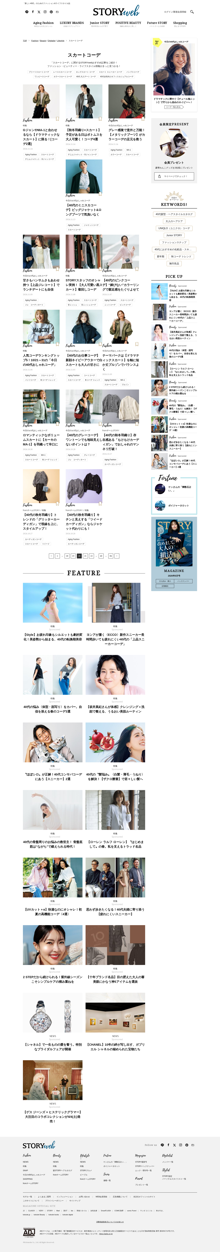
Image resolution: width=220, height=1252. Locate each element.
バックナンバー (183, 581)
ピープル (83, 1175)
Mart (58, 1211)
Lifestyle (85, 1155)
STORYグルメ (86, 1170)
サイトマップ (74, 1201)
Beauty (57, 1155)
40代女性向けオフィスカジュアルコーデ (116, 77)
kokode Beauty (39, 1215)
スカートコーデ (47, 154)
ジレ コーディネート (34, 305)
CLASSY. (31, 1211)
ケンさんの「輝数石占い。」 (115, 1162)
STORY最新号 (141, 1162)
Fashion (27, 1155)
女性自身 (93, 1211)
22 (91, 556)
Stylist (166, 1170)
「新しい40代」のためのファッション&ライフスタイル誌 (46, 3)
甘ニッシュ (72, 305)
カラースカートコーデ (63, 77)
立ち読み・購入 (165, 581)
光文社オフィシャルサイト (144, 1197)
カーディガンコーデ (113, 464)
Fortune (107, 1155)
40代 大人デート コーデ (86, 77)
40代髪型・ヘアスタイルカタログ (174, 214)
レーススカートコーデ (62, 72)
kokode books (54, 1215)
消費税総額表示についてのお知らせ (110, 1222)
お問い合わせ (84, 1197)
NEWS (25, 1162)
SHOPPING (28, 1179)
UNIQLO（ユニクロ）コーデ (174, 228)
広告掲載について (120, 1197)
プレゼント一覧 (141, 1185)
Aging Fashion (31, 154)
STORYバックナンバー (144, 1166)
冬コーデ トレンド (47, 380)
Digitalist (167, 1155)
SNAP (25, 1170)
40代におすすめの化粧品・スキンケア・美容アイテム (175, 249)
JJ (24, 1211)
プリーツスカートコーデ (39, 72)
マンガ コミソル (146, 1211)
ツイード (46, 544)
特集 (25, 1166)
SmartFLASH (106, 1211)
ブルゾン (125, 385)
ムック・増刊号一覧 (143, 1170)
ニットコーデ (110, 305)
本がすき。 (160, 1211)
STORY (50, 1211)
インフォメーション (65, 1197)
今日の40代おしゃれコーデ (34, 1175)
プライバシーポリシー (54, 1201)
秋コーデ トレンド (181, 256)
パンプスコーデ (132, 72)
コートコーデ (89, 375)
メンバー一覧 (167, 1162)
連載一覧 (107, 1180)
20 (79, 556)
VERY (41, 1211)
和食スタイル (82, 1211)
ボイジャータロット (178, 505)
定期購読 (165, 586)
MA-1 (129, 150)
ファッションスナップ (174, 242)
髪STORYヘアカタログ (62, 1170)
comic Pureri (131, 1211)
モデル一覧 (27, 1197)
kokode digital (68, 1215)
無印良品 (174, 263)
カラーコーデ (116, 154)
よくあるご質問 (44, 1197)
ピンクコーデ (125, 305)
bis (72, 1211)
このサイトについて (31, 1201)
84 (111, 556)
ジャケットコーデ (91, 225)
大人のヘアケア (174, 221)
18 (67, 556)
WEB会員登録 (101, 1197)
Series (106, 1174)
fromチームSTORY (30, 1183)
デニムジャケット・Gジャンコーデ (39, 159)
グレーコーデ (89, 455)
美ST (65, 1211)
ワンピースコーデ (42, 77)
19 (73, 556)
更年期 (160, 256)
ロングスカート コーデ (85, 72)
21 (85, 556)
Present (139, 1178)
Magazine (140, 1155)
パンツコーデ (30, 380)
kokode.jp (26, 1215)
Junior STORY (174, 235)
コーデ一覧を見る (173, 107)
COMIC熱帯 (118, 1211)
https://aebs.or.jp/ (106, 1234)
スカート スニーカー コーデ (110, 72)
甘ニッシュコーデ (88, 305)
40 (101, 556)
